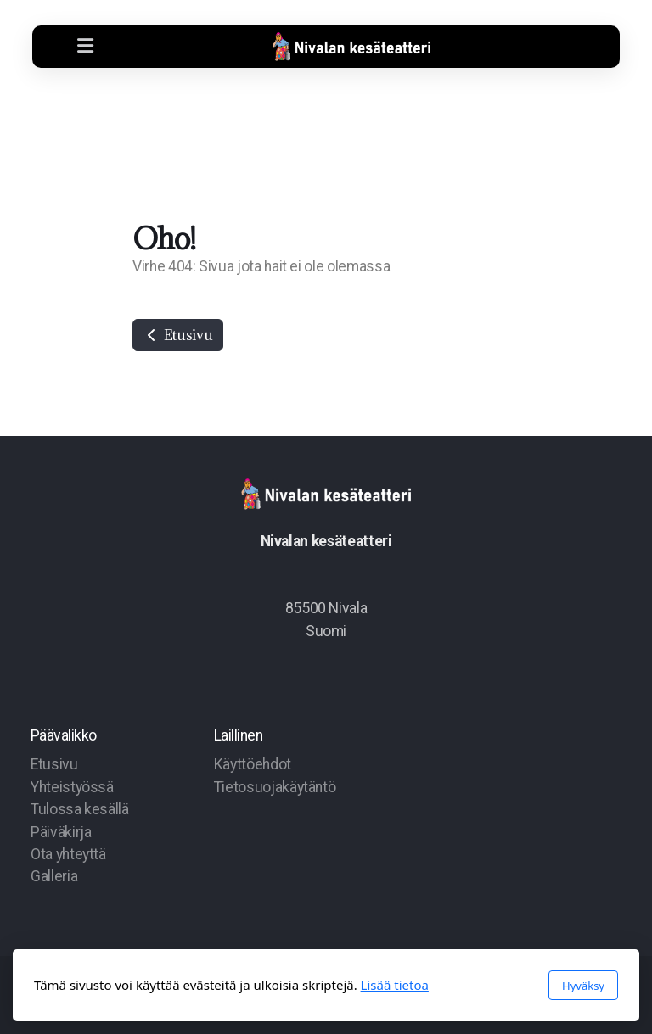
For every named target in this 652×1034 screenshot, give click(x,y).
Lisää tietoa (395, 984)
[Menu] (85, 46)
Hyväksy (583, 985)
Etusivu (177, 335)
